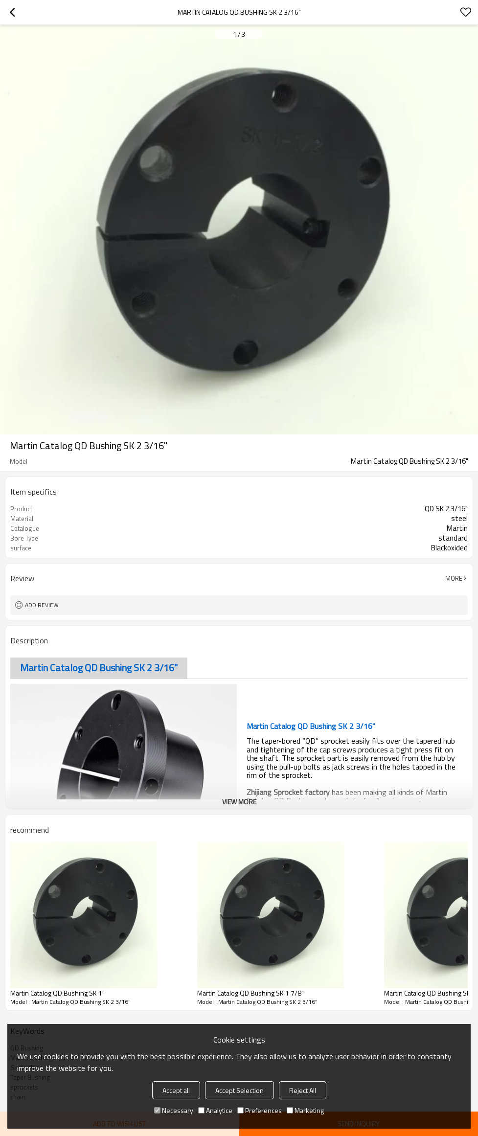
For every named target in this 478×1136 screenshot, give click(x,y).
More (453, 578)
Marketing (305, 1110)
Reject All (302, 1090)
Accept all (176, 1090)
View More (239, 801)
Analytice (215, 1110)
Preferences (259, 1110)
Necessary (173, 1110)
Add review (42, 605)
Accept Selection (239, 1090)
